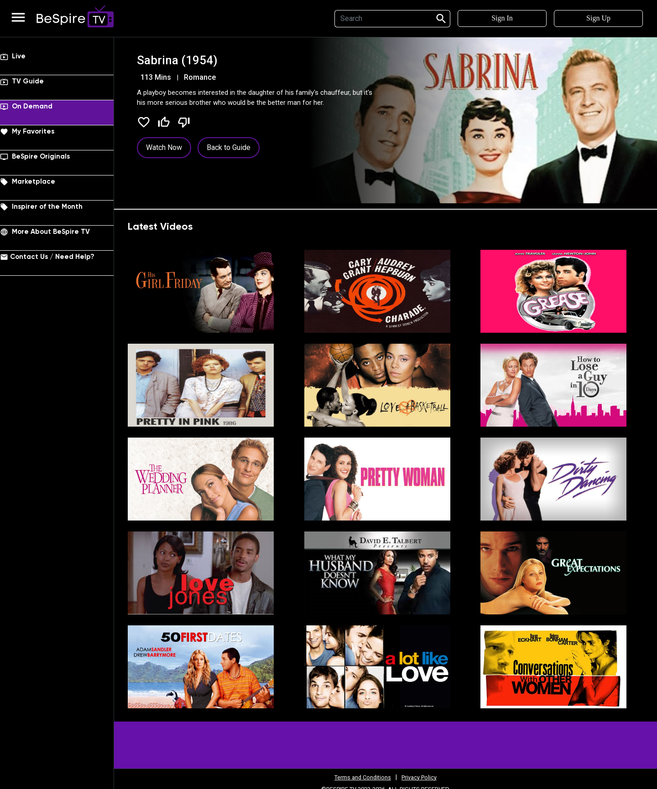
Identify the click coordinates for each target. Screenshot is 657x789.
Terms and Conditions (360, 777)
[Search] (381, 18)
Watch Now (164, 147)
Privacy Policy (422, 777)
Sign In (502, 18)
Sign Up (598, 18)
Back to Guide (228, 147)
